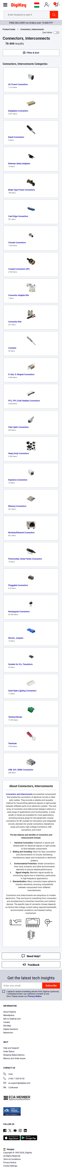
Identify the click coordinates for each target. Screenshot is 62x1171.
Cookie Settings (10, 1166)
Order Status (8, 1051)
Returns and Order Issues (14, 1058)
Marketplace (8, 1015)
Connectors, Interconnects (32, 29)
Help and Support (11, 1048)
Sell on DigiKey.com (12, 1019)
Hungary (8, 1149)
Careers (6, 1022)
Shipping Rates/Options (13, 1055)
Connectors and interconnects (19, 794)
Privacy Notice (34, 996)
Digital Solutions (10, 1029)
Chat (8, 1074)
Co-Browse (10, 1087)
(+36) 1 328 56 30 (13, 1078)
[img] (18, 6)
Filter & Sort (33, 52)
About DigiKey (9, 1012)
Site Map (7, 1026)
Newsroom (8, 1033)
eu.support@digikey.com (16, 1083)
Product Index (9, 29)
